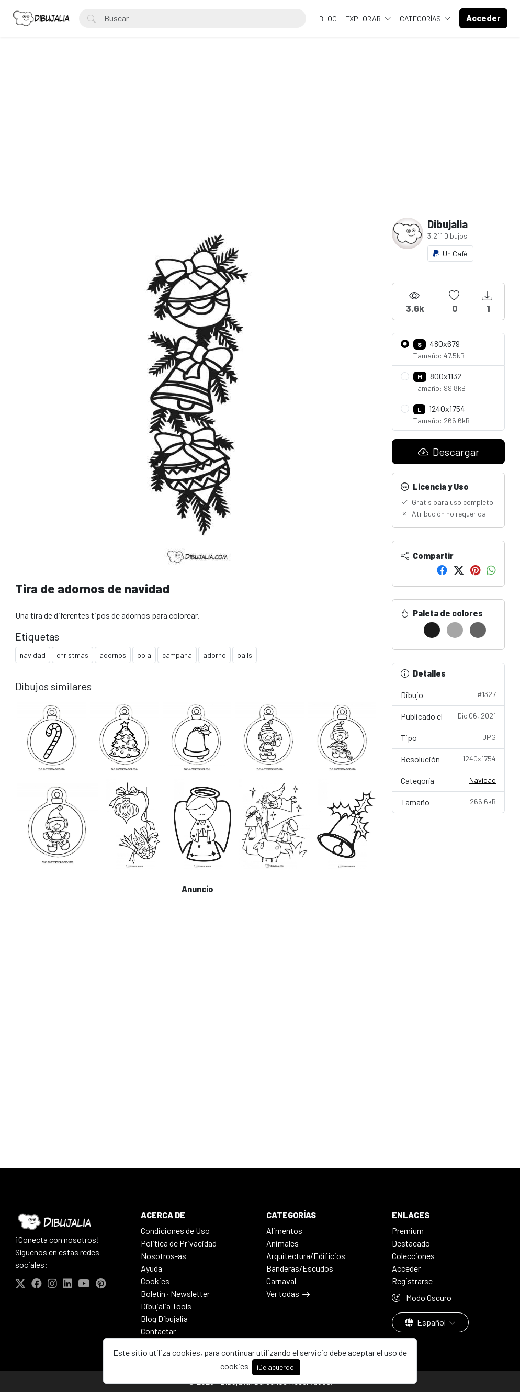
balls (244, 654)
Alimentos (284, 1231)
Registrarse (412, 1281)
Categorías (421, 18)
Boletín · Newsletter (175, 1293)
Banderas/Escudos (299, 1268)
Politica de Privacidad (179, 1243)
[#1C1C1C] (432, 630)
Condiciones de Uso (175, 1231)
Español (426, 1322)
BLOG (328, 18)
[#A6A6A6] (455, 630)
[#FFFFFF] (409, 630)
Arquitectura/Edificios (305, 1256)
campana (177, 654)
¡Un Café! (450, 253)
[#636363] (478, 630)
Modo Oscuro (421, 1298)
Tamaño (448, 801)
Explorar (363, 18)
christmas (72, 654)
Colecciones (413, 1256)
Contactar (158, 1331)
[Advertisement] (260, 139)
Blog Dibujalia (164, 1318)
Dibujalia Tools (166, 1306)
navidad (33, 654)
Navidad (482, 780)
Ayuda (151, 1268)
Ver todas (282, 1293)
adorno (214, 654)
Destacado (411, 1243)
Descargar (448, 451)
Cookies (155, 1281)
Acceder (406, 1268)
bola (144, 654)
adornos (112, 654)
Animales (282, 1243)
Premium (408, 1231)
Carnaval (281, 1281)
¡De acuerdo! (276, 1367)
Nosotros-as (163, 1256)
